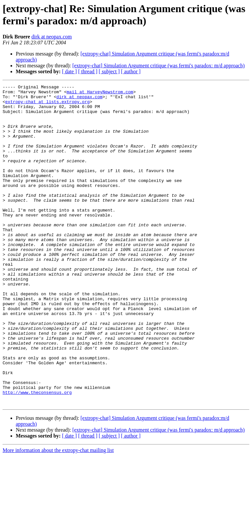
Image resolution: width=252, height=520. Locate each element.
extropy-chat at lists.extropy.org (47, 105)
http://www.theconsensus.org (37, 454)
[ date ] (69, 71)
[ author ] (131, 71)
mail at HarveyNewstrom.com (100, 94)
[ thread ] (87, 71)
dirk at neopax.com (52, 36)
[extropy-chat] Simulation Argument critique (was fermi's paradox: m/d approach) (158, 65)
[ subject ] (109, 71)
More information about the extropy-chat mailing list (58, 514)
